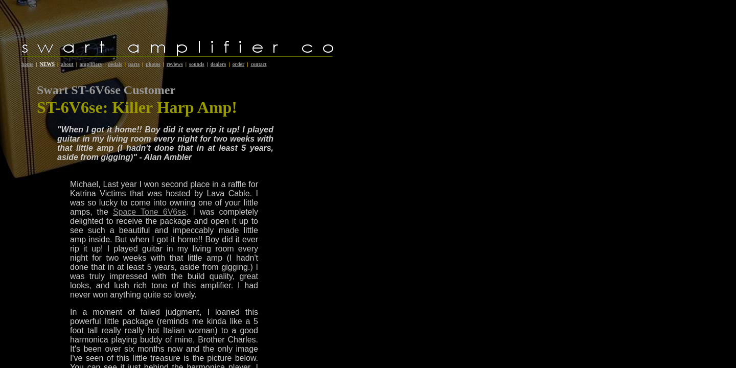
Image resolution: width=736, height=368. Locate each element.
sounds (196, 64)
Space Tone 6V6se (149, 212)
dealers (218, 64)
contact (258, 64)
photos (153, 64)
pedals (115, 64)
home (27, 64)
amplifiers (91, 64)
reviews (175, 64)
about (67, 64)
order (238, 64)
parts (134, 64)
